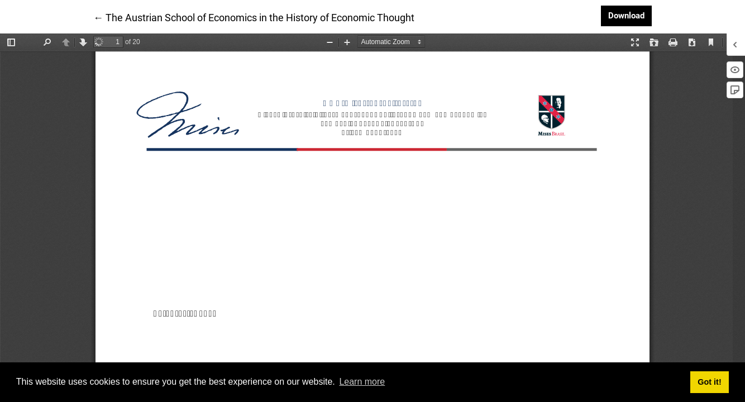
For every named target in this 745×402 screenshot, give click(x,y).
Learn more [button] (362, 381)
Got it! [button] (709, 381)
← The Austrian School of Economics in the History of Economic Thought (253, 16)
